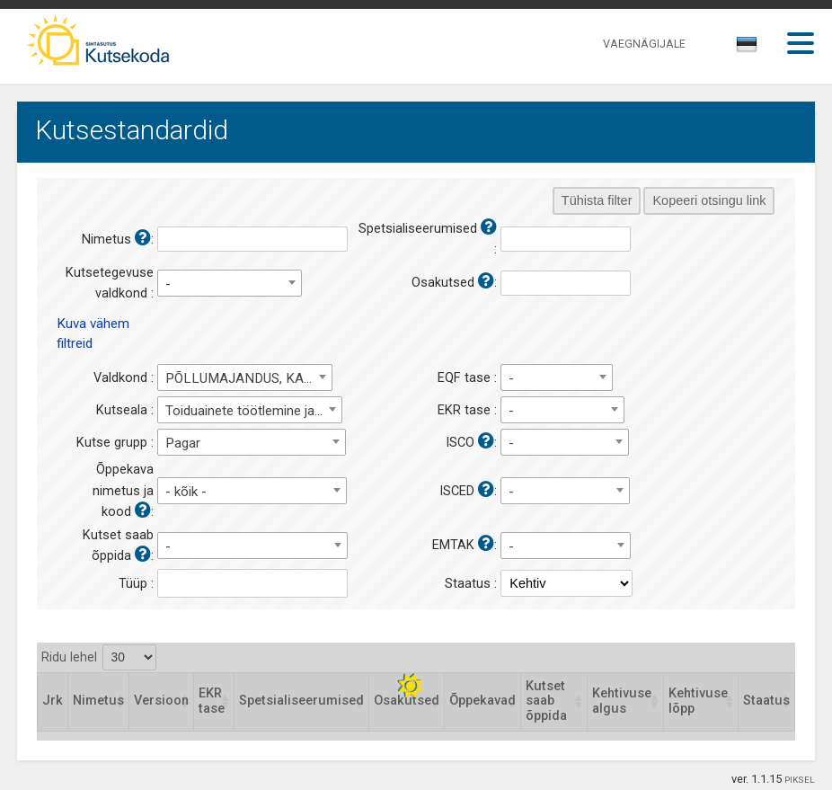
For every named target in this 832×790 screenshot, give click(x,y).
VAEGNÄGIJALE (644, 43)
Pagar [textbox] (182, 443)
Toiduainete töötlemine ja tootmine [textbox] (253, 411)
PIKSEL (799, 780)
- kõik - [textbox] (186, 492)
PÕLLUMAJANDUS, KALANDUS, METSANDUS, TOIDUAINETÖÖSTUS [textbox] (248, 378)
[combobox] (748, 49)
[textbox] (743, 47)
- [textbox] (168, 284)
